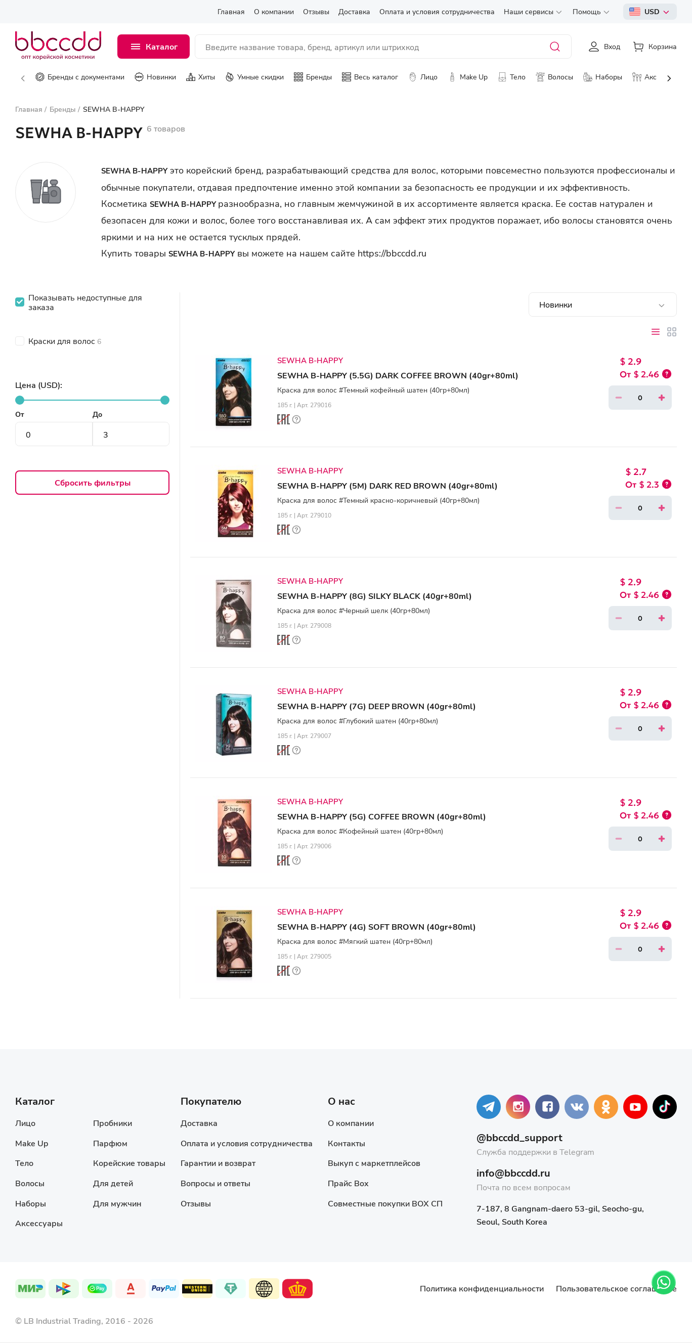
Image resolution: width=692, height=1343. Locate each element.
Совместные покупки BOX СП (385, 1203)
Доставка (199, 1122)
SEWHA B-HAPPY (310, 360)
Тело (24, 1162)
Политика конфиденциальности (482, 1288)
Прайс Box (348, 1183)
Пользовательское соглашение (616, 1288)
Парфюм (110, 1143)
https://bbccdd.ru (392, 253)
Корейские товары (129, 1162)
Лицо (25, 1122)
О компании (351, 1122)
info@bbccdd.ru (513, 1173)
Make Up (31, 1143)
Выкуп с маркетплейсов (374, 1162)
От (19, 414)
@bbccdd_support (520, 1137)
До (97, 414)
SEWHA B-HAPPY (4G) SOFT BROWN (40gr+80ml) (376, 926)
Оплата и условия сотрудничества (247, 1143)
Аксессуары (39, 1223)
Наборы (30, 1203)
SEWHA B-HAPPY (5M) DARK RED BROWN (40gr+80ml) (387, 485)
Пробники (112, 1122)
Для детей (113, 1183)
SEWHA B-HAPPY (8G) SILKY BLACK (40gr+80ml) (374, 595)
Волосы (30, 1183)
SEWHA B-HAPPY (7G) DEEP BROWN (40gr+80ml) (376, 706)
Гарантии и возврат (218, 1162)
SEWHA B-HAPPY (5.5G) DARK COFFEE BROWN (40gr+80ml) (397, 375)
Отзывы (196, 1203)
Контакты (346, 1143)
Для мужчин (117, 1203)
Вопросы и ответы (215, 1183)
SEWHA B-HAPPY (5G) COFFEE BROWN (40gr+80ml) (381, 816)
